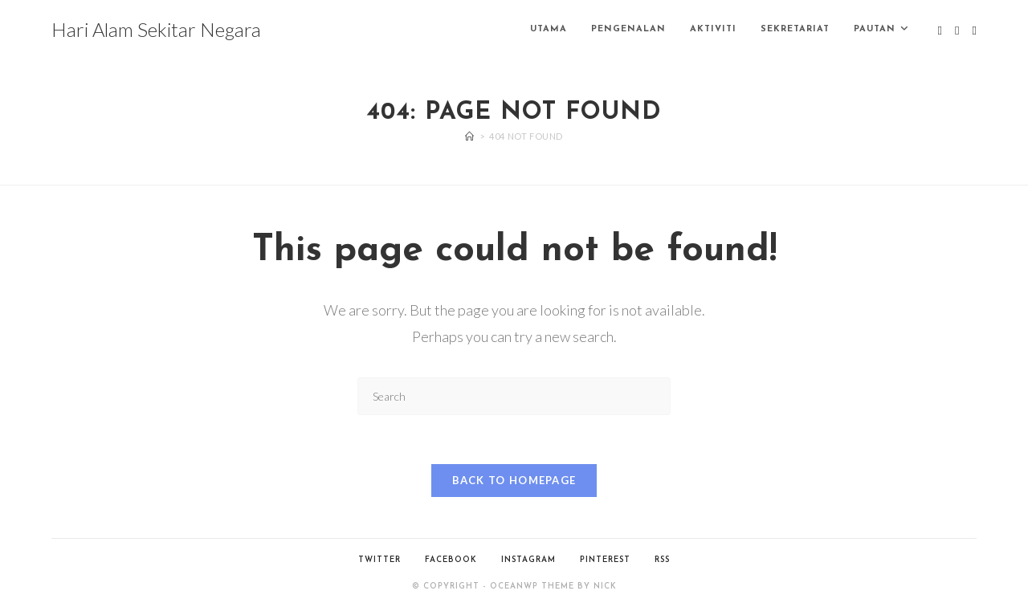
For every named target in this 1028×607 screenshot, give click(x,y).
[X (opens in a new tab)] (940, 30)
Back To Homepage (514, 480)
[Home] (470, 136)
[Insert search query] (514, 396)
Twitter (379, 560)
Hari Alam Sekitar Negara (156, 29)
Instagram (528, 560)
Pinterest (605, 560)
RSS (662, 560)
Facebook (451, 560)
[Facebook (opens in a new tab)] (956, 30)
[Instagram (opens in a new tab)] (974, 30)
